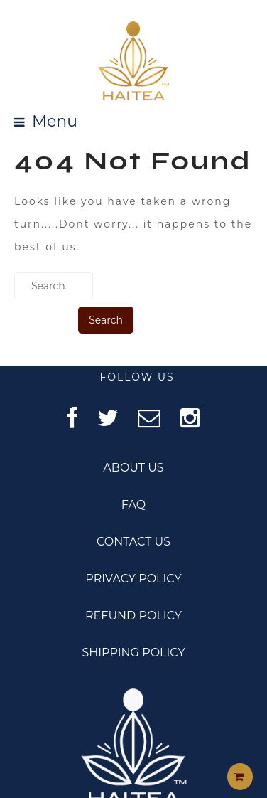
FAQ (133, 504)
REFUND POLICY (133, 615)
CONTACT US (133, 541)
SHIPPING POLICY (133, 652)
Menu (54, 122)
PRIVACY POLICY (133, 578)
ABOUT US (133, 467)
